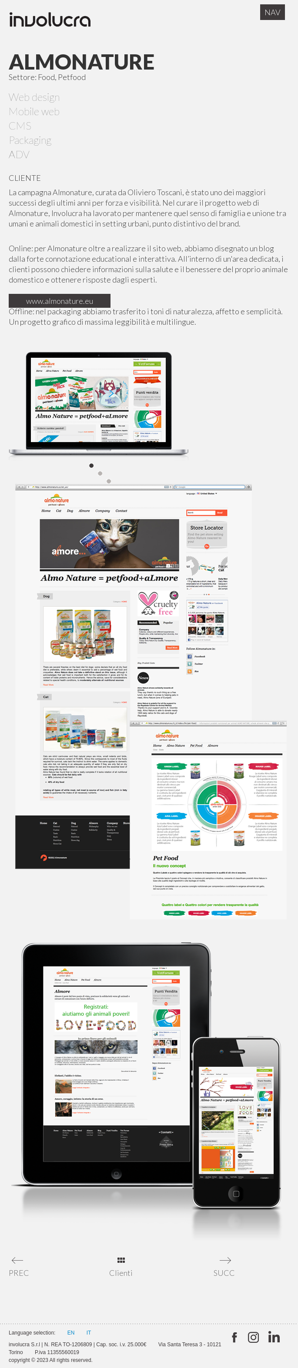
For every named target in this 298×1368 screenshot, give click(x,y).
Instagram (253, 1337)
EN (71, 1333)
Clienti (121, 1273)
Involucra (59, 22)
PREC (18, 1273)
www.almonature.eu (59, 301)
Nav (273, 12)
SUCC (223, 1273)
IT (89, 1333)
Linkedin (273, 1337)
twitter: (234, 1337)
